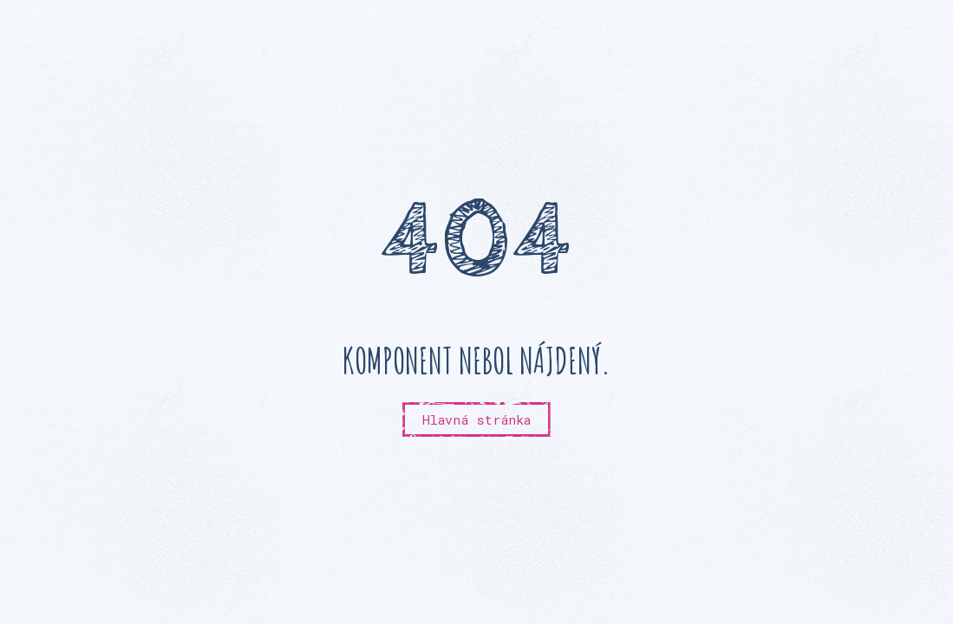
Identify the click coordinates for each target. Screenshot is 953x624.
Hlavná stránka (477, 419)
